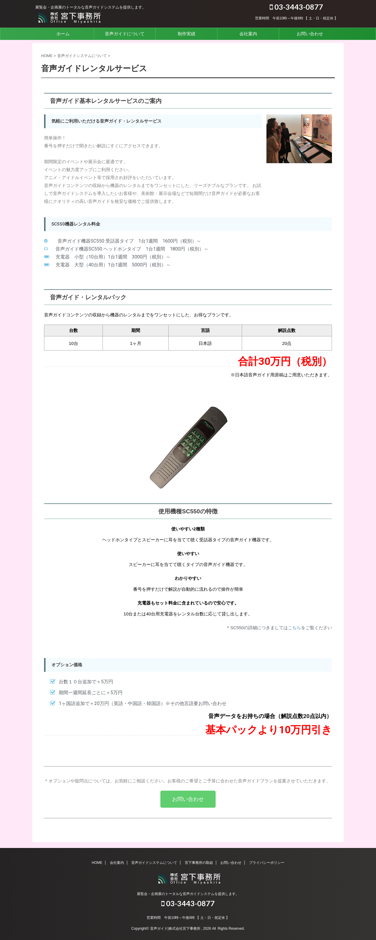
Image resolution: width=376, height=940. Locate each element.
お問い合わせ (310, 33)
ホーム (63, 33)
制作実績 (186, 33)
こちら (294, 627)
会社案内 (248, 33)
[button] (188, 799)
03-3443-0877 (296, 6)
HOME (97, 863)
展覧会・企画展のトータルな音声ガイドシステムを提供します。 (188, 894)
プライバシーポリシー (266, 863)
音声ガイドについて (125, 33)
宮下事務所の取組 (199, 863)
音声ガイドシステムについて (154, 863)
